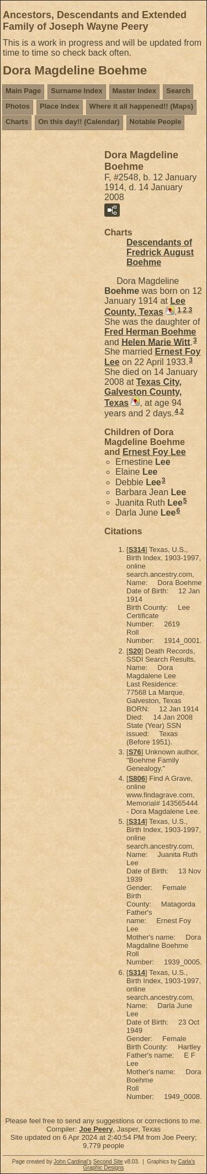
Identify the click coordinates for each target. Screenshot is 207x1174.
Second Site (108, 1162)
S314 (137, 549)
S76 (135, 752)
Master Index (134, 91)
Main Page (23, 91)
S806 (137, 778)
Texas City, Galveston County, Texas (143, 392)
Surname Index (76, 91)
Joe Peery (96, 1129)
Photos (18, 106)
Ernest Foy (154, 452)
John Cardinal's (73, 1162)
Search (178, 91)
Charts (17, 121)
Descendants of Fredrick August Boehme (160, 252)
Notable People (156, 121)
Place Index (59, 106)
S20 (135, 651)
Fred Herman (150, 331)
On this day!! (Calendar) (78, 121)
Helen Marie (155, 341)
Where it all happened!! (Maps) (141, 106)
